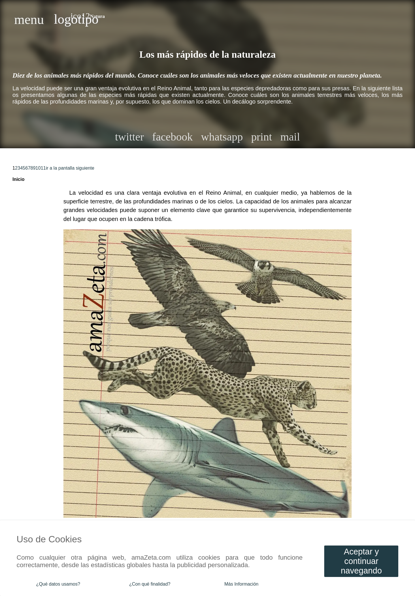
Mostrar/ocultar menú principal (29, 19)
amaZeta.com (76, 19)
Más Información (241, 584)
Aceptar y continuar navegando (361, 561)
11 (43, 168)
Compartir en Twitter (129, 136)
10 (38, 168)
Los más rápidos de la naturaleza (207, 54)
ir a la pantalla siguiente (70, 168)
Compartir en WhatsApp (222, 136)
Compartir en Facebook (172, 136)
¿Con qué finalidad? (149, 584)
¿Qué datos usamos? (58, 584)
